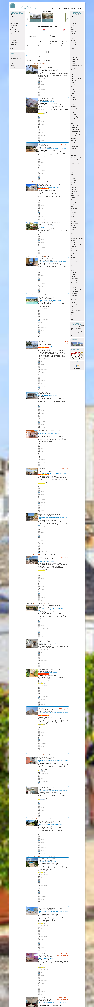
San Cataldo (74, 215)
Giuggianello (74, 104)
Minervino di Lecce (76, 157)
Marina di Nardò (75, 132)
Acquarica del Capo (76, 21)
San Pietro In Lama (76, 225)
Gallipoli (73, 102)
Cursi (72, 83)
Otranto (73, 178)
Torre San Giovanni (76, 289)
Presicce (73, 198)
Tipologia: (28, 32)
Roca (72, 204)
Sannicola (73, 229)
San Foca (73, 221)
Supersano (74, 266)
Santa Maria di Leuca (76, 244)
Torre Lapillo (74, 283)
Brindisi (12, 61)
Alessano (73, 23)
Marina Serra (74, 136)
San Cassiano (74, 212)
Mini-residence (14, 38)
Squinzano (74, 261)
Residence (13, 44)
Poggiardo (73, 189)
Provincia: (29, 36)
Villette (12, 48)
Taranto (12, 67)
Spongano (73, 259)
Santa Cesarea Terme (77, 238)
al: (51, 29)
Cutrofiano (74, 85)
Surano (73, 268)
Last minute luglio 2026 (77, 332)
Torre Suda (74, 296)
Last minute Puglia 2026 (77, 326)
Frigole (73, 93)
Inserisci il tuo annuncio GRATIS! (72, 8)
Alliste (72, 29)
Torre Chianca (75, 278)
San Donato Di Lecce (76, 219)
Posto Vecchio (75, 195)
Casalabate (74, 57)
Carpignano (74, 55)
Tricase (73, 302)
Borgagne (73, 40)
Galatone (73, 100)
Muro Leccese (75, 166)
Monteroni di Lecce (76, 159)
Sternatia (73, 264)
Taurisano (73, 272)
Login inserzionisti (76, 368)
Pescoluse (74, 187)
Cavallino (73, 72)
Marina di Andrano (76, 129)
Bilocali (12, 27)
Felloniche (73, 91)
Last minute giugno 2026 (76, 329)
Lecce (12, 65)
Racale (73, 200)
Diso (72, 87)
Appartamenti (14, 23)
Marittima (73, 138)
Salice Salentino (75, 208)
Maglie (72, 123)
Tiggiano (73, 276)
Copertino (73, 76)
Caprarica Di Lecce (76, 51)
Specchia (73, 255)
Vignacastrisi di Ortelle (77, 317)
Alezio (72, 25)
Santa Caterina (75, 236)
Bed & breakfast (14, 25)
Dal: (30, 29)
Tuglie (72, 306)
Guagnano (74, 108)
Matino (73, 144)
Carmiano (73, 53)
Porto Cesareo (75, 191)
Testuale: (49, 48)
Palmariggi (73, 181)
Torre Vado (74, 298)
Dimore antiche (14, 31)
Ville (11, 46)
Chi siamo (53, 8)
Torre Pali (73, 287)
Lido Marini (74, 119)
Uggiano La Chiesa (76, 310)
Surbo (72, 270)
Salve (72, 210)
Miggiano (73, 155)
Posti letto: (49, 32)
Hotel (11, 34)
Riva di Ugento (75, 202)
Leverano (73, 114)
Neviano (73, 170)
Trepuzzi (73, 300)
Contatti (60, 8)
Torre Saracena (75, 291)
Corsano (73, 80)
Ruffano (73, 206)
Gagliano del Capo (76, 95)
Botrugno (73, 42)
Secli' (72, 249)
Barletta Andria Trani (16, 59)
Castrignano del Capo (76, 68)
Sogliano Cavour (75, 251)
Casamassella (74, 59)
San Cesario (74, 217)
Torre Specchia (75, 293)
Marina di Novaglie (76, 134)
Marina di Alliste (75, 127)
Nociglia (73, 172)
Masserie (12, 36)
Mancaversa (74, 125)
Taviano (73, 274)
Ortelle (72, 176)
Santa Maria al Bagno (77, 242)
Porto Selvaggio (75, 193)
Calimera (73, 44)
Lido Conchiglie (75, 117)
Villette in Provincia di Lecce (76, 15)
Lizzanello (73, 121)
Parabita (73, 183)
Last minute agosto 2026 (76, 335)
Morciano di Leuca (76, 163)
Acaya (72, 19)
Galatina (73, 97)
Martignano (74, 142)
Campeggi (13, 29)
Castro (73, 70)
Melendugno (74, 146)
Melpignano (74, 151)
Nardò (72, 168)
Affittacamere (14, 19)
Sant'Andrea (74, 232)
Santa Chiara (74, 240)
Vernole (73, 315)
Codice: (28, 47)
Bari (11, 56)
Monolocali (13, 40)
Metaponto (74, 153)
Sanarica (73, 227)
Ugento (73, 308)
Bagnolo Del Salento (76, 38)
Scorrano (73, 247)
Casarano (73, 61)
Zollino (73, 319)
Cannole (73, 48)
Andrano (73, 31)
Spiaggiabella (74, 257)
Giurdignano (74, 106)
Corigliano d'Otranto (76, 78)
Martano (73, 140)
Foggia (12, 63)
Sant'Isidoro (74, 234)
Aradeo (73, 34)
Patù (72, 185)
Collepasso (74, 74)
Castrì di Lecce (75, 63)
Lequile (73, 112)
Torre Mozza (74, 285)
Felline (72, 89)
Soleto (72, 253)
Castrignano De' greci (76, 65)
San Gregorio (74, 223)
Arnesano (73, 36)
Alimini (72, 27)
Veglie (72, 313)
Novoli (72, 174)
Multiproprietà (14, 42)
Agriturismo (13, 21)
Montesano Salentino (77, 161)
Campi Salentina (75, 46)
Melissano (74, 149)
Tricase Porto (74, 304)
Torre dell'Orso (75, 281)
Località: (48, 36)
